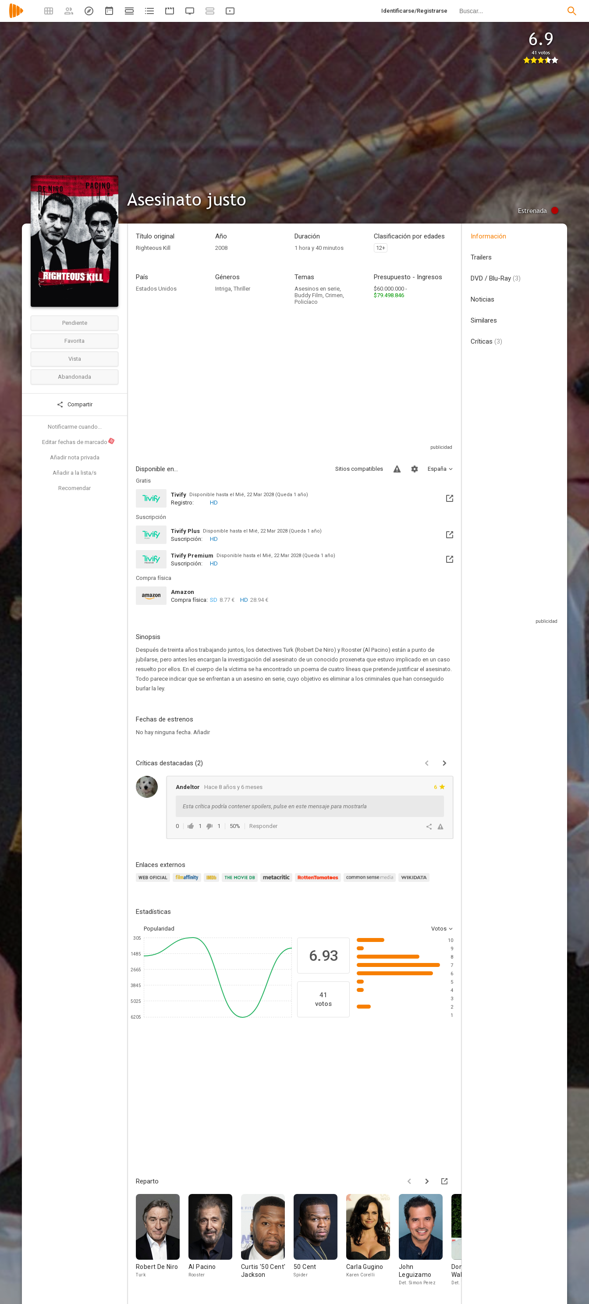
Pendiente (74, 323)
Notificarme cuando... (75, 426)
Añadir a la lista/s (74, 472)
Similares (484, 320)
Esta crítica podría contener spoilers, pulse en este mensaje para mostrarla (275, 806)
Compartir (74, 404)
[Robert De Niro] (162, 1242)
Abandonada (74, 376)
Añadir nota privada (74, 457)
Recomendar (74, 488)
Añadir (201, 732)
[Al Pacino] (214, 1242)
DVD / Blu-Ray (496, 278)
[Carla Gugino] (372, 1242)
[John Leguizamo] (425, 1242)
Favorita (74, 341)
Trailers (481, 257)
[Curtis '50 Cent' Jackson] (267, 1242)
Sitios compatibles (359, 468)
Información (488, 236)
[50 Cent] (320, 1242)
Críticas (486, 341)
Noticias (482, 299)
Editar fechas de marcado (78, 441)
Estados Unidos (156, 288)
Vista (74, 358)
